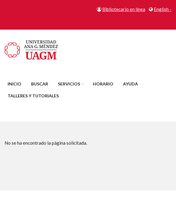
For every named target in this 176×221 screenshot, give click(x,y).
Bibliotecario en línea (123, 9)
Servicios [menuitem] (69, 83)
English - (162, 9)
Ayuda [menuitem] (130, 83)
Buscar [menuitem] (39, 83)
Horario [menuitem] (103, 83)
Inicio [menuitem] (14, 83)
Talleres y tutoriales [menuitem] (33, 95)
